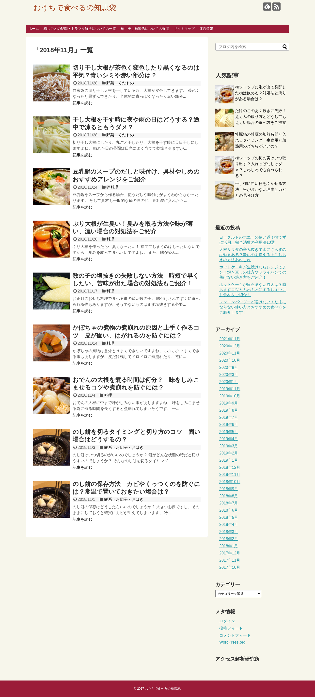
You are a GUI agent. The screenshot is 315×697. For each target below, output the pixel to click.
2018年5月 (228, 517)
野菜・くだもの (120, 83)
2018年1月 (228, 546)
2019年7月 (228, 417)
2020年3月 (228, 375)
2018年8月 (228, 496)
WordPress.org (232, 642)
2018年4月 (228, 524)
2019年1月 (228, 460)
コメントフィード (235, 635)
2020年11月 (229, 353)
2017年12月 (229, 553)
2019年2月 (228, 453)
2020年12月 (229, 346)
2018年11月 (229, 474)
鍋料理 (112, 187)
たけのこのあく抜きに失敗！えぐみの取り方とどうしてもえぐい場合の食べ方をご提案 (260, 117)
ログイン (227, 621)
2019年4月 (228, 439)
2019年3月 (228, 446)
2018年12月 (229, 467)
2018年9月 (228, 489)
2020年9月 (228, 367)
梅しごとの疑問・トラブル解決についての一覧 (80, 29)
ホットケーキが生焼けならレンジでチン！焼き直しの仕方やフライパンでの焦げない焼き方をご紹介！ (252, 272)
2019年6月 (228, 424)
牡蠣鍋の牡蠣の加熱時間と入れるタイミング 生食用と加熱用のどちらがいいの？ (260, 140)
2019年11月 (229, 389)
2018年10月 (229, 482)
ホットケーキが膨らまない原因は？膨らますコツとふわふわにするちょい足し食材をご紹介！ (252, 289)
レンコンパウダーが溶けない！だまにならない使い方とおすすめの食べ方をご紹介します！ (252, 307)
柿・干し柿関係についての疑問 (145, 29)
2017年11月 (229, 560)
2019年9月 (228, 403)
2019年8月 (228, 410)
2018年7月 (228, 503)
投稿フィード (231, 628)
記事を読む (82, 103)
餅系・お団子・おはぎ (123, 447)
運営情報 (206, 29)
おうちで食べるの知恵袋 (74, 7)
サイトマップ (184, 29)
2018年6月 (228, 510)
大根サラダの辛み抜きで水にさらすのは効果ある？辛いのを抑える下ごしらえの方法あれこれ (252, 254)
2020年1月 (228, 382)
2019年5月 (228, 432)
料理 (110, 239)
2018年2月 (228, 539)
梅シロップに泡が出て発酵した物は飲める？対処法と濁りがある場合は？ (260, 93)
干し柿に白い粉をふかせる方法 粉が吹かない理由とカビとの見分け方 (260, 189)
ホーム (34, 29)
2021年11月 (229, 339)
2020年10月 (229, 360)
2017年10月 (229, 567)
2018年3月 (228, 532)
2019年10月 (229, 396)
